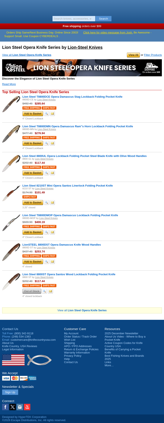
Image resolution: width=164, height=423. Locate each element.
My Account (71, 333)
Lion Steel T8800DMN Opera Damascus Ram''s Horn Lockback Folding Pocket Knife (77, 126)
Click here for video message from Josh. (108, 32)
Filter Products (153, 54)
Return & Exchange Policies (81, 349)
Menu (5, 6)
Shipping (69, 343)
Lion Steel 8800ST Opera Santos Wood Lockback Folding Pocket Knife (68, 274)
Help (67, 359)
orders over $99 (82, 26)
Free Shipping (31, 108)
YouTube (27, 407)
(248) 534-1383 (21, 336)
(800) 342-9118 (23, 333)
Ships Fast (49, 108)
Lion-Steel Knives (85, 47)
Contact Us (10, 329)
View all (26, 54)
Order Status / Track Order (80, 336)
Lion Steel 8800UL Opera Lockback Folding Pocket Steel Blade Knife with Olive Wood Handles (84, 156)
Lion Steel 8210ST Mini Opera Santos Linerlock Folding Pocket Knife (67, 185)
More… (109, 365)
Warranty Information (77, 352)
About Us (7, 343)
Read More (9, 84)
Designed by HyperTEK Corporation (24, 417)
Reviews (19, 346)
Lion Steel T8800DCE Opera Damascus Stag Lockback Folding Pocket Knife (72, 96)
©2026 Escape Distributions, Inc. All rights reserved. (34, 420)
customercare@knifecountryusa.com (33, 339)
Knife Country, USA (82, 7)
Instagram (20, 407)
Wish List (69, 339)
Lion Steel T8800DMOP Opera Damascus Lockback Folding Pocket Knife (70, 215)
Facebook (5, 407)
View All (133, 54)
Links (108, 362)
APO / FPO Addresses (78, 346)
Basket (158, 6)
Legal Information (12, 349)
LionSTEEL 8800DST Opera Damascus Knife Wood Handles (61, 244)
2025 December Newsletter (121, 333)
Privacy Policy (72, 355)
